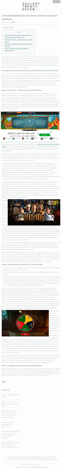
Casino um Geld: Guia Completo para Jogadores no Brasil (10, 404)
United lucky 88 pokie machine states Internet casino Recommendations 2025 (10, 445)
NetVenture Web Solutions (40, 467)
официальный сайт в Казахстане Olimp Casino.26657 (7, 424)
